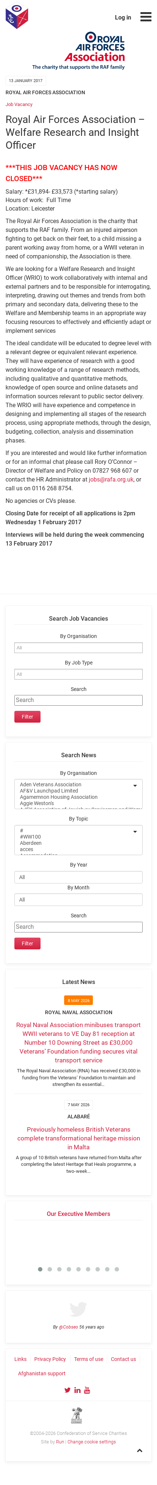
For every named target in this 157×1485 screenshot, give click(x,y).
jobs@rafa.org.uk (111, 479)
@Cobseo (68, 1327)
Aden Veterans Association (73, 785)
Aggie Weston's (73, 803)
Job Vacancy (19, 104)
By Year (78, 865)
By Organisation (78, 636)
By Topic (78, 819)
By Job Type (79, 663)
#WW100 (73, 837)
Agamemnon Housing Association (73, 797)
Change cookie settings (91, 1442)
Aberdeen (73, 843)
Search (79, 689)
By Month (78, 888)
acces (73, 849)
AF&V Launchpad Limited (73, 791)
